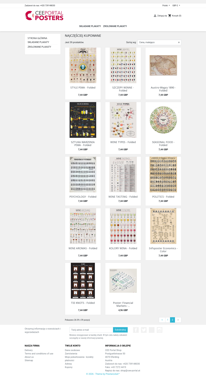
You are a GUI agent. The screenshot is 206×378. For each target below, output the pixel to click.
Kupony (68, 367)
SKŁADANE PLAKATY (38, 42)
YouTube (151, 330)
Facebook (136, 330)
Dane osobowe (72, 350)
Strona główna (37, 38)
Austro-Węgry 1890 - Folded (163, 89)
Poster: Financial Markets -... (123, 304)
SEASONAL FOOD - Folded (163, 143)
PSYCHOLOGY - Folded (82, 196)
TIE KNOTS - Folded (83, 302)
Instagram (159, 330)
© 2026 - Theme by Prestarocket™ (103, 374)
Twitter (144, 330)
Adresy (68, 363)
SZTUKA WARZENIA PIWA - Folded (83, 143)
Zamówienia (71, 353)
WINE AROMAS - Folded (83, 248)
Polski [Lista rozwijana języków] (165, 5)
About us (29, 357)
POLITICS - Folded (163, 196)
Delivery (29, 350)
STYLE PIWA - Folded (82, 87)
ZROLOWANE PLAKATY (39, 47)
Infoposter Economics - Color (163, 250)
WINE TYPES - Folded (123, 142)
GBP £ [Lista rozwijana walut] (175, 5)
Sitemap (29, 360)
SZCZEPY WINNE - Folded (123, 89)
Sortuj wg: (131, 42)
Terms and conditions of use (39, 353)
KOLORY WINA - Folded (123, 248)
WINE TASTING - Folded (123, 196)
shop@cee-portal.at (130, 370)
